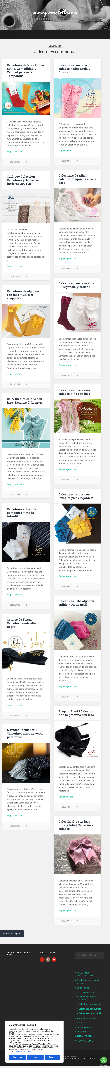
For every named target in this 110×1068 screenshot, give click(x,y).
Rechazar (36, 1057)
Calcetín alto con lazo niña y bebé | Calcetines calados (76, 826)
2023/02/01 (66, 587)
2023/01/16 (66, 698)
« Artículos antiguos (12, 935)
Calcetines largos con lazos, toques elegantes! (76, 497)
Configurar (17, 1057)
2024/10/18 (15, 162)
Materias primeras (86, 1019)
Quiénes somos (84, 1029)
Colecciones (83, 989)
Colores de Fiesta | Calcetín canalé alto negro (21, 623)
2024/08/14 (66, 161)
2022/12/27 (66, 808)
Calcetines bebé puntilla (90, 1015)
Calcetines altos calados (91, 1006)
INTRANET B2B (84, 1038)
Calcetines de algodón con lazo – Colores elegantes (23, 294)
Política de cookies (23, 1051)
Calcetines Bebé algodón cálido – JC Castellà (76, 603)
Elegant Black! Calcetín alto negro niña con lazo (76, 714)
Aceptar (52, 1057)
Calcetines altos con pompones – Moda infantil (21, 513)
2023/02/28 (15, 495)
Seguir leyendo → (15, 151)
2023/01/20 (15, 605)
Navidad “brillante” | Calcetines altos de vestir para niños (25, 734)
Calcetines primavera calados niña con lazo (74, 392)
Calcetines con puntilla (90, 1010)
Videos (80, 1024)
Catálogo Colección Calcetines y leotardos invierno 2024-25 (23, 180)
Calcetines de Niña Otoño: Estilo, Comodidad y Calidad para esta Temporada (26, 70)
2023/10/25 (66, 376)
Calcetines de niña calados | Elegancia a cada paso (77, 179)
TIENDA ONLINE (85, 1042)
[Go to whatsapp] (103, 1060)
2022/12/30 (15, 716)
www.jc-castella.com (55, 12)
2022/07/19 (66, 922)
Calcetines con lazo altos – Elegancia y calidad (77, 285)
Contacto (81, 1033)
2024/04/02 (66, 269)
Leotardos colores (88, 994)
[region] (34, 1042)
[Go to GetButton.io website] (103, 1065)
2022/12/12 (15, 827)
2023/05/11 (66, 480)
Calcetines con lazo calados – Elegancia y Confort (75, 68)
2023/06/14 (15, 385)
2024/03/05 (15, 277)
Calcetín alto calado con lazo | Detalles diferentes (24, 401)
